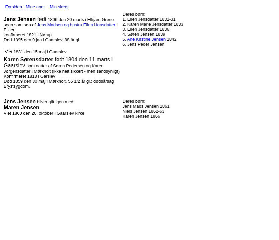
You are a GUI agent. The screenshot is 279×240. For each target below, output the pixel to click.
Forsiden (13, 6)
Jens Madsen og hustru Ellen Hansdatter (76, 24)
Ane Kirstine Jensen (146, 39)
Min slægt (59, 6)
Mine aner (35, 6)
